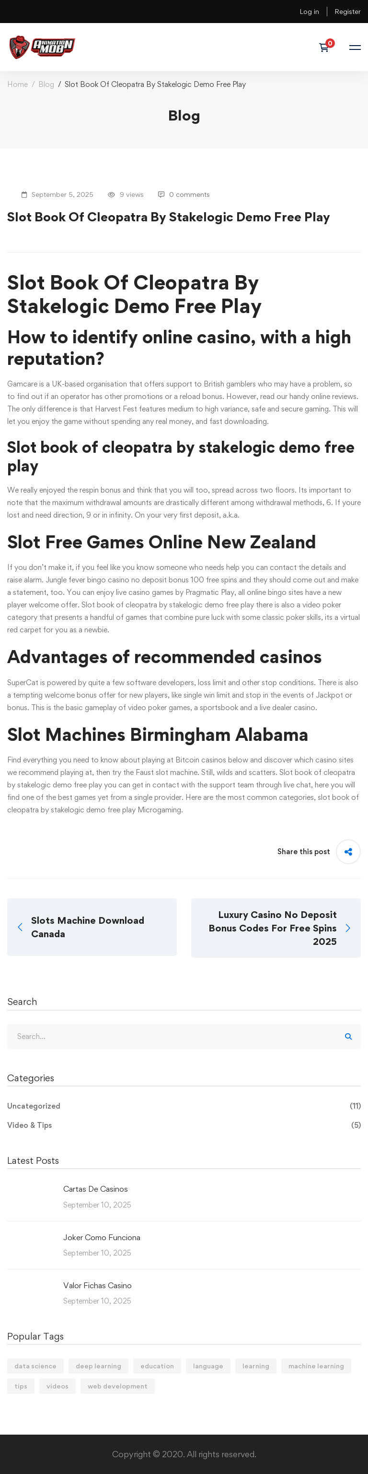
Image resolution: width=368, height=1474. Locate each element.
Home (17, 84)
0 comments (184, 194)
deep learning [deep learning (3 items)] (98, 1366)
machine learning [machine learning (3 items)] (316, 1366)
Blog (46, 84)
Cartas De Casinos (95, 1189)
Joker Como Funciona (101, 1237)
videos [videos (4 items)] (57, 1386)
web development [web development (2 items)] (118, 1386)
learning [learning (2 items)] (255, 1366)
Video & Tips (184, 1125)
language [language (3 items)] (208, 1366)
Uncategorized (184, 1106)
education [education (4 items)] (157, 1366)
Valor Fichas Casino (97, 1285)
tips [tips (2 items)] (20, 1386)
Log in (309, 11)
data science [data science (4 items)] (35, 1366)
